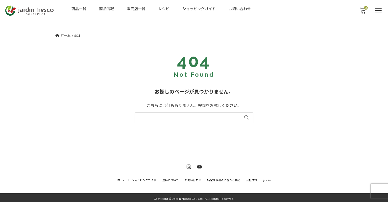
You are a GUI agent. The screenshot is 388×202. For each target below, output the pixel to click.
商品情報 (106, 9)
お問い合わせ (240, 9)
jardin (267, 178)
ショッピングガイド (199, 9)
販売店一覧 (136, 9)
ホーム (121, 178)
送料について (170, 178)
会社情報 (251, 178)
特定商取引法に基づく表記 (223, 178)
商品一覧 (79, 9)
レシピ (164, 9)
